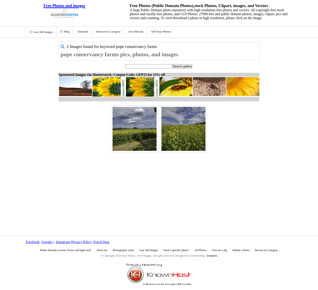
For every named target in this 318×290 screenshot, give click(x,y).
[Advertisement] (159, 184)
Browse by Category (108, 31)
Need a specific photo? (176, 250)
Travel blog (101, 242)
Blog (65, 31)
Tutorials (83, 31)
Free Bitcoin (136, 31)
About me (101, 250)
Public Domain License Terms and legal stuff (65, 250)
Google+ (48, 242)
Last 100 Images (41, 32)
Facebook (32, 242)
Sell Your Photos (161, 31)
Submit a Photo (241, 250)
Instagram (63, 242)
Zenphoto (212, 255)
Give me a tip (219, 250)
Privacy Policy (81, 242)
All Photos (200, 250)
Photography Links (123, 250)
